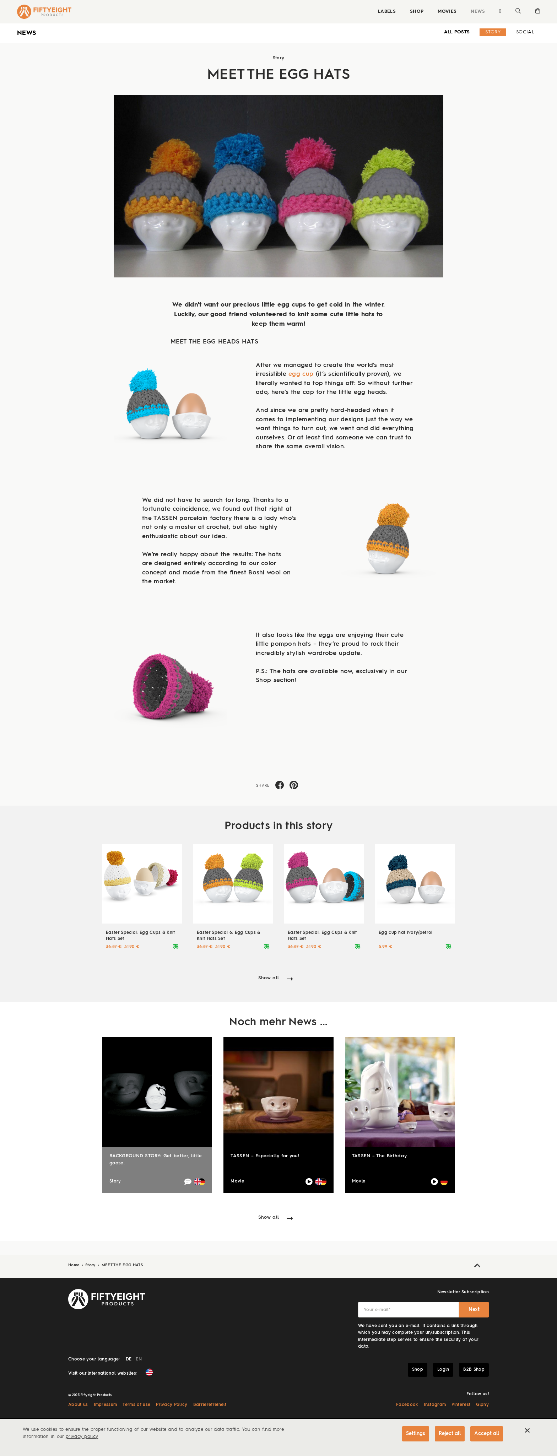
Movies (447, 11)
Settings (415, 1433)
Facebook (407, 1405)
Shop (416, 11)
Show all (268, 978)
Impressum (105, 1405)
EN (139, 1359)
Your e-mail (377, 1310)
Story (493, 32)
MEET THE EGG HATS (122, 1265)
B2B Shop (474, 1370)
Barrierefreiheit (209, 1405)
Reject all (450, 1433)
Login (443, 1370)
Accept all (486, 1433)
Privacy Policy (171, 1405)
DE (129, 1359)
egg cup (300, 374)
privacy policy (82, 1436)
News (478, 11)
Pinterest (460, 1405)
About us (78, 1405)
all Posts (457, 32)
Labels (387, 11)
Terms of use (136, 1405)
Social (525, 32)
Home (74, 1265)
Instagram (435, 1405)
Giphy (482, 1405)
